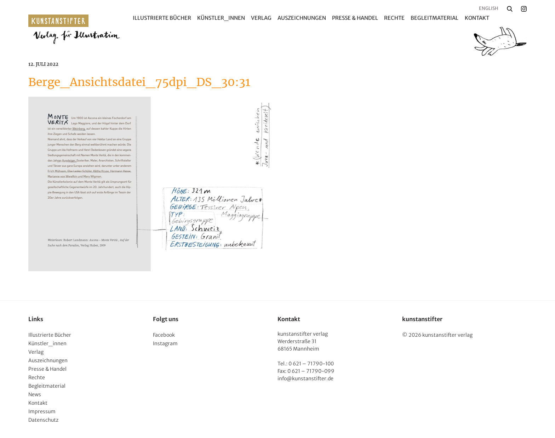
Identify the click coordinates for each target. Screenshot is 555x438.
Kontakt (477, 18)
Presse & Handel (355, 18)
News (34, 394)
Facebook (164, 335)
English (488, 8)
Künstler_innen (221, 18)
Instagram (165, 343)
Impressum (42, 411)
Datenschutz (43, 420)
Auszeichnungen (302, 18)
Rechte (394, 18)
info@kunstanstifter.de (305, 378)
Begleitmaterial (434, 18)
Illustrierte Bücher (162, 18)
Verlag (261, 18)
